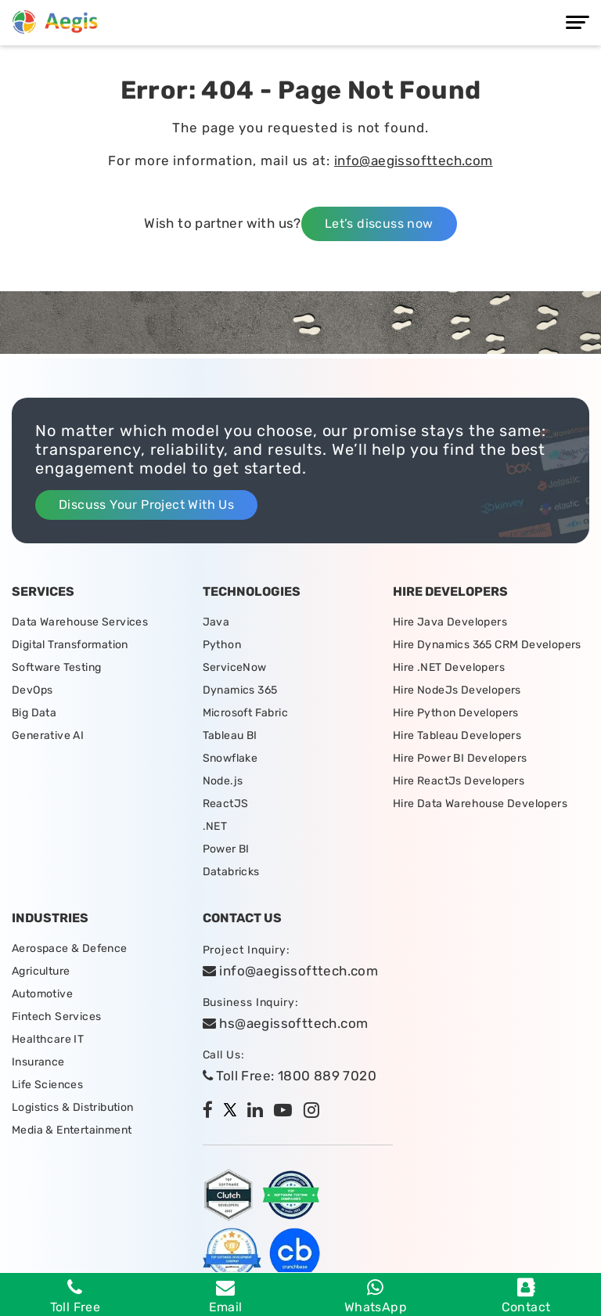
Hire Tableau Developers (457, 735)
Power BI (226, 849)
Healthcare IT (48, 1039)
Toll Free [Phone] (75, 1296)
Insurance (38, 1062)
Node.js (223, 781)
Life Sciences (47, 1084)
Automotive (42, 994)
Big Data (34, 712)
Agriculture (41, 971)
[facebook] (212, 1112)
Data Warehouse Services (80, 622)
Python (222, 644)
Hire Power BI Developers (460, 758)
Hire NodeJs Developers (457, 690)
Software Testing (56, 667)
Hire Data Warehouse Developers (480, 803)
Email (226, 1296)
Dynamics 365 (240, 690)
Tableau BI (230, 735)
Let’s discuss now (379, 223)
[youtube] (287, 1112)
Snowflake (230, 758)
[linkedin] (259, 1112)
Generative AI (48, 735)
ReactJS (226, 803)
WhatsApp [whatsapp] (375, 1296)
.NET (215, 826)
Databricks (231, 871)
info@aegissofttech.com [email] (291, 971)
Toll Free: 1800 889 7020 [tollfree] (289, 1075)
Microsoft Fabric (245, 712)
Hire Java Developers (450, 622)
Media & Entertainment (71, 1130)
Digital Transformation (70, 644)
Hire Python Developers (456, 712)
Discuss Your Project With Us (146, 504)
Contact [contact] (526, 1296)
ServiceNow (235, 667)
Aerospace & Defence (70, 948)
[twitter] (234, 1112)
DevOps (32, 690)
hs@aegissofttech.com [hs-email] (286, 1023)
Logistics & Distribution (73, 1107)
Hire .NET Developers (449, 667)
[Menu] (577, 22)
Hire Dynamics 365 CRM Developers (487, 644)
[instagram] (315, 1112)
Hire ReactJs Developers (458, 781)
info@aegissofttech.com (413, 160)
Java (216, 622)
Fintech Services (56, 1016)
